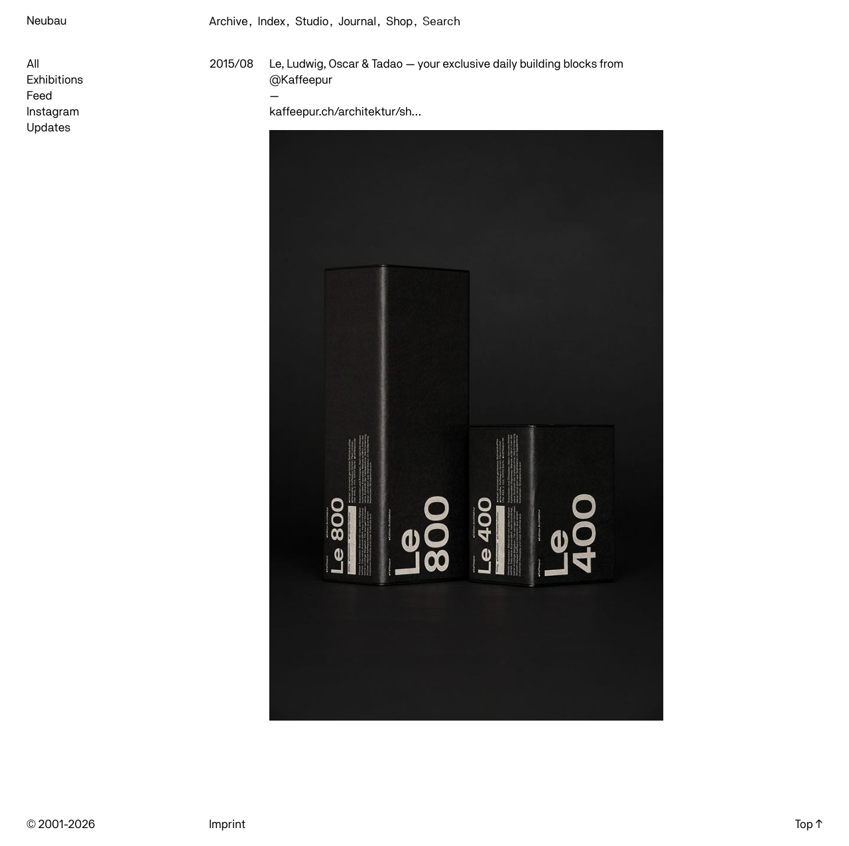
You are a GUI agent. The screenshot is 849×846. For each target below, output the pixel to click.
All (33, 64)
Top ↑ (808, 824)
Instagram (53, 112)
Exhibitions (55, 80)
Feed (39, 96)
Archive (228, 22)
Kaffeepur (306, 80)
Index (271, 22)
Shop (399, 22)
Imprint (227, 824)
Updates (48, 128)
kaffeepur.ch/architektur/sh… (345, 112)
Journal (357, 22)
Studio (311, 22)
